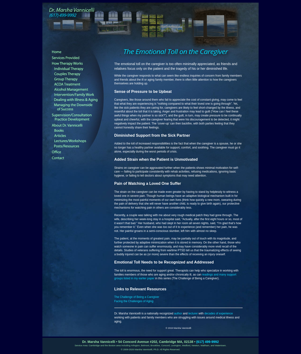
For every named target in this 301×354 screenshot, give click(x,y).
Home (77, 52)
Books (79, 130)
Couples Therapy (79, 74)
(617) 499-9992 (207, 342)
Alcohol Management (79, 89)
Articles (79, 136)
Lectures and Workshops (79, 141)
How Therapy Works (77, 64)
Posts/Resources (79, 146)
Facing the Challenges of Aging (133, 301)
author (178, 313)
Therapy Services (77, 58)
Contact (77, 158)
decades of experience (218, 313)
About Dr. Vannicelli (77, 125)
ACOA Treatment (79, 84)
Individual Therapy (79, 69)
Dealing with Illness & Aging (79, 100)
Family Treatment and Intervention (79, 95)
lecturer (193, 313)
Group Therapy (79, 79)
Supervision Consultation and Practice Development (77, 117)
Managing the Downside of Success (79, 107)
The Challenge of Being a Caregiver (136, 297)
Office (77, 152)
